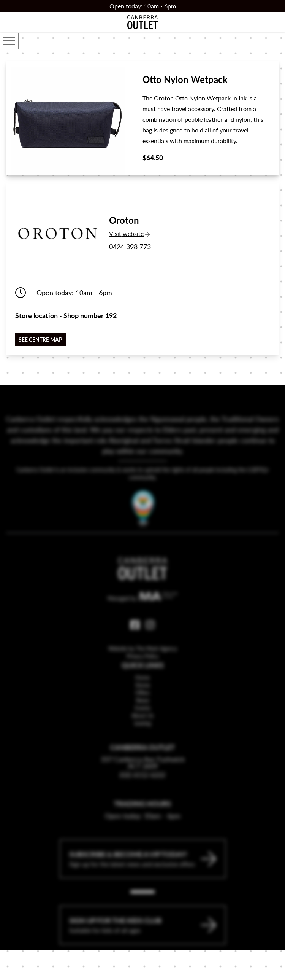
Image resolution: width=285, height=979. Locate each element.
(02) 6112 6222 (142, 792)
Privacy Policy (142, 673)
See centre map (40, 339)
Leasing (142, 740)
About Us (142, 733)
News (142, 717)
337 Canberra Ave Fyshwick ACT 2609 (143, 780)
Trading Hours (142, 821)
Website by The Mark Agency (142, 666)
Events (142, 725)
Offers (142, 710)
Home (142, 695)
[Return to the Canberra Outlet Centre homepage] (142, 22)
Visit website (130, 233)
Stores (142, 702)
